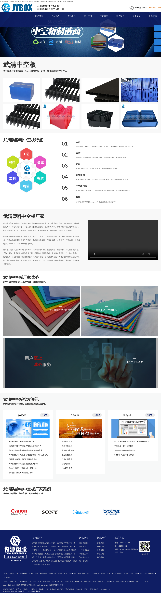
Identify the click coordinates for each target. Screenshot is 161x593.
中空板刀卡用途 (68, 450)
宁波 (16, 573)
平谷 (84, 573)
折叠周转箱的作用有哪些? (124, 455)
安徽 (57, 581)
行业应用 (88, 16)
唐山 (90, 581)
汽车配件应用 (67, 468)
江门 (142, 581)
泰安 (54, 573)
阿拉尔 (103, 573)
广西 (30, 581)
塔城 (25, 573)
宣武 (146, 581)
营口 (145, 573)
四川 (67, 581)
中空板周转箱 (84, 550)
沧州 (21, 573)
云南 (122, 581)
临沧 (12, 581)
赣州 (48, 581)
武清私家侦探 (16, 591)
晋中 (117, 581)
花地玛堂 (7, 577)
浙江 (53, 581)
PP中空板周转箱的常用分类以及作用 (23, 464)
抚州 (50, 573)
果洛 (108, 573)
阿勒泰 (60, 573)
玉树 (79, 573)
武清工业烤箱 (35, 591)
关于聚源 (137, 16)
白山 (137, 581)
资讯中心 (72, 16)
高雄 (45, 573)
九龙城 (31, 573)
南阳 (44, 581)
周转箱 (6, 581)
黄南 (93, 573)
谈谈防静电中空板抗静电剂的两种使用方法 (25, 450)
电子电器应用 (67, 441)
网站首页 (39, 16)
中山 (132, 581)
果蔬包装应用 (67, 446)
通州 (21, 581)
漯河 (41, 573)
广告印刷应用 (67, 459)
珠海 (76, 581)
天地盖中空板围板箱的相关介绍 (21, 473)
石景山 (127, 581)
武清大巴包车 (26, 591)
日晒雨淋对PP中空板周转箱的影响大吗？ (25, 446)
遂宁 (62, 581)
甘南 (65, 573)
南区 (74, 573)
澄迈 (25, 581)
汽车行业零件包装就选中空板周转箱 (23, 468)
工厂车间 (104, 16)
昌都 (99, 581)
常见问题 (100, 550)
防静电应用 (66, 464)
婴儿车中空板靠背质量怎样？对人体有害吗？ (131, 441)
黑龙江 (126, 573)
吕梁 (108, 581)
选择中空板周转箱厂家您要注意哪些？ (24, 459)
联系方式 (153, 16)
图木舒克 (114, 573)
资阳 (140, 573)
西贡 (120, 573)
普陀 (71, 581)
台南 (131, 573)
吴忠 (35, 581)
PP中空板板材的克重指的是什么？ (22, 441)
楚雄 (85, 581)
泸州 (36, 573)
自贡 (136, 573)
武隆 (112, 581)
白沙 (103, 581)
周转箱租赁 (83, 561)
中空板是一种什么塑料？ (124, 446)
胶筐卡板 (82, 547)
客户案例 (120, 16)
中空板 (13, 16)
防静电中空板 (84, 557)
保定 (88, 573)
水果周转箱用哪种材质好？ (124, 450)
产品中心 (55, 16)
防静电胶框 (83, 543)
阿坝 (12, 573)
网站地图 (59, 585)
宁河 (80, 581)
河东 (39, 581)
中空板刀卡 (83, 554)
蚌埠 (97, 573)
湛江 (94, 581)
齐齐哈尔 (151, 573)
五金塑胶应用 (67, 455)
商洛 (70, 573)
